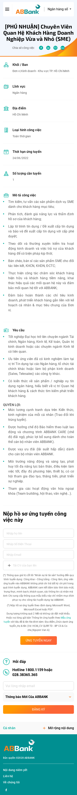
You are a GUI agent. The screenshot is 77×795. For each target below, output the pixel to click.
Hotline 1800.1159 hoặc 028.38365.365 (27, 672)
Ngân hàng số (58, 9)
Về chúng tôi (11, 782)
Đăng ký (38, 709)
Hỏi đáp (14, 661)
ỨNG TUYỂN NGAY (39, 640)
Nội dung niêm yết (15, 770)
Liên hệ (8, 776)
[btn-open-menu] (7, 9)
